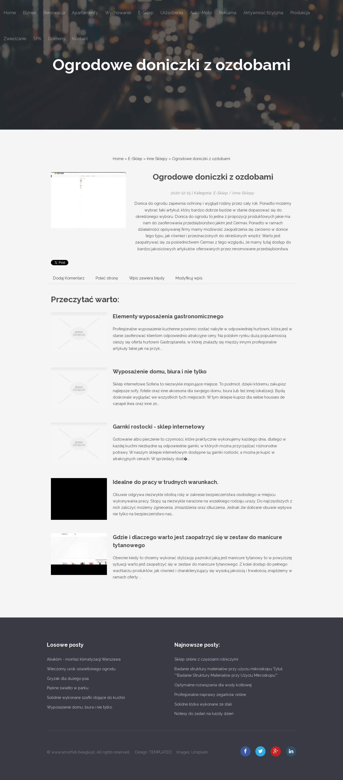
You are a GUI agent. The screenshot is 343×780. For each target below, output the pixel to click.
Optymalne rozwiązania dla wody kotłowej (213, 685)
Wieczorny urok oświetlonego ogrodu (81, 669)
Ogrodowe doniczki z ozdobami (172, 64)
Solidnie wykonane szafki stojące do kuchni (86, 697)
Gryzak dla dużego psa (68, 678)
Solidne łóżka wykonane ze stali (203, 704)
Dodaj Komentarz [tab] (68, 278)
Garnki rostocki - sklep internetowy (159, 426)
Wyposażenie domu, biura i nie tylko (160, 371)
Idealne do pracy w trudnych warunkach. (165, 482)
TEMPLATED (160, 752)
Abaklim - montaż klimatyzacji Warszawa (84, 659)
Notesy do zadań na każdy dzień (204, 713)
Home (118, 158)
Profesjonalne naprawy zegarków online (210, 694)
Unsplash (199, 752)
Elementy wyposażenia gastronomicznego (168, 316)
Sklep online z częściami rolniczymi (206, 659)
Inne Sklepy (157, 158)
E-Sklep (135, 158)
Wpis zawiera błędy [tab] (147, 278)
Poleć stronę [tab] (107, 278)
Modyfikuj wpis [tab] (189, 278)
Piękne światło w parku (67, 688)
